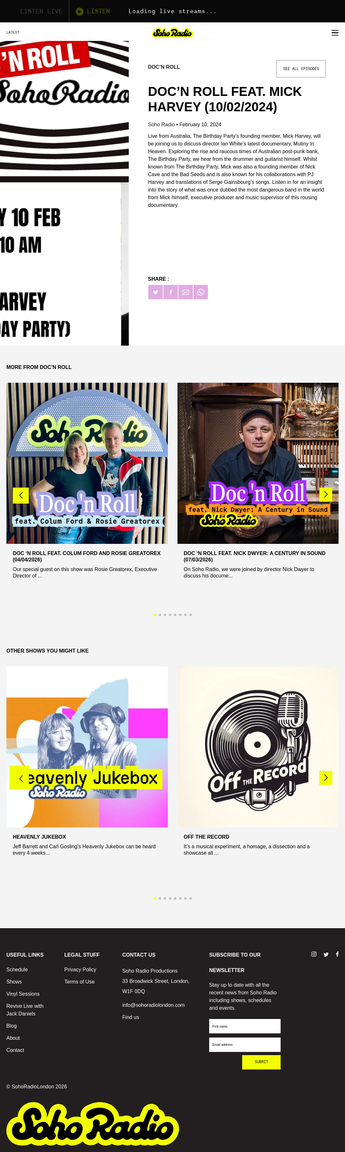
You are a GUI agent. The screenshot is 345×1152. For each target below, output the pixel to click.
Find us (130, 1017)
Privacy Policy (80, 969)
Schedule (17, 969)
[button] (325, 495)
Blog (11, 1026)
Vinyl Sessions (23, 994)
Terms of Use (79, 981)
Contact (15, 1050)
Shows (14, 981)
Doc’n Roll (164, 67)
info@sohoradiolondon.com (153, 1005)
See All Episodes (301, 69)
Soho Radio (162, 124)
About (13, 1038)
